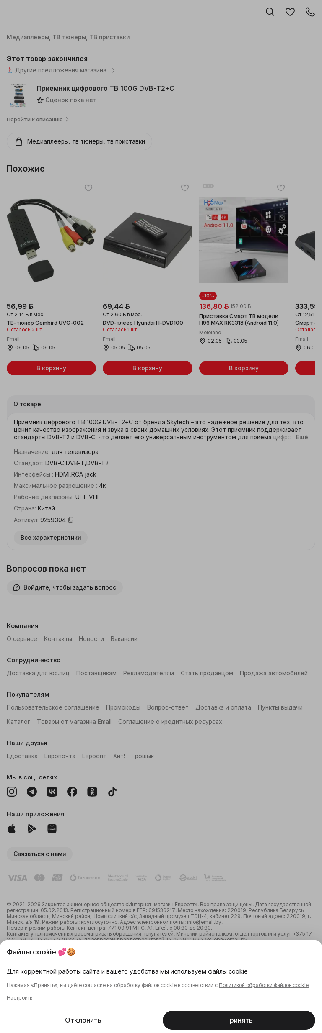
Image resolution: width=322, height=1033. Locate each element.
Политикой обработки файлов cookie (264, 985)
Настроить (19, 998)
